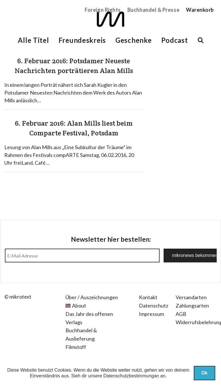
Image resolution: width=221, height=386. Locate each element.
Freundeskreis (82, 40)
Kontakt (148, 297)
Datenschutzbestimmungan (131, 375)
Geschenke (133, 40)
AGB (181, 314)
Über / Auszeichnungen (91, 297)
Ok (204, 372)
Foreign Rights (103, 10)
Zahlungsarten (192, 305)
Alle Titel (33, 40)
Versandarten (191, 297)
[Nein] (214, 374)
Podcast (174, 40)
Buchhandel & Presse (153, 10)
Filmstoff (75, 347)
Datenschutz (153, 305)
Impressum (151, 314)
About (79, 305)
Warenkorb (200, 10)
